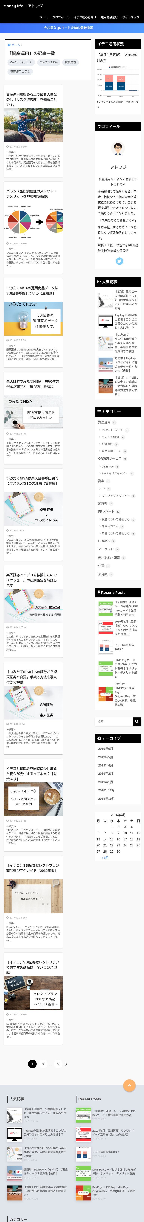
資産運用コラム (20, 71)
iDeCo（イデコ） (21, 62)
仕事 (104, 567)
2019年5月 (105, 764)
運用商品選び (109, 17)
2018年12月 (106, 797)
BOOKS (107, 542)
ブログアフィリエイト (119, 497)
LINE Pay (111, 468)
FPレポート (109, 513)
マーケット (109, 551)
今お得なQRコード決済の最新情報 (72, 28)
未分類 (106, 576)
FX (106, 490)
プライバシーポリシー (100, 1210)
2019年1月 (105, 789)
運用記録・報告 (112, 559)
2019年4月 (105, 772)
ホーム (43, 17)
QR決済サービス (113, 460)
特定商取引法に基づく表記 (47, 1210)
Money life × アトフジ (27, 5)
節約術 (106, 505)
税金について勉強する (119, 521)
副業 (104, 482)
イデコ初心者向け (85, 17)
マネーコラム (113, 528)
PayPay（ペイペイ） (118, 475)
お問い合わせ (75, 1210)
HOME (72, 1203)
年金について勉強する (119, 535)
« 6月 (105, 865)
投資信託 (70, 62)
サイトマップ (130, 17)
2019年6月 (105, 755)
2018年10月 (106, 805)
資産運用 (107, 423)
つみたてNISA (49, 62)
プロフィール (60, 17)
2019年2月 (105, 780)
